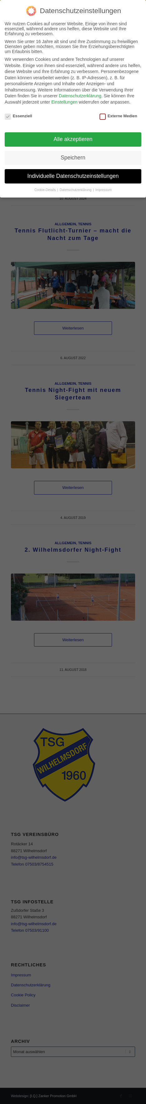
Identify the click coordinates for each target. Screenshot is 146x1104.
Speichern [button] (73, 157)
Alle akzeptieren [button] (73, 139)
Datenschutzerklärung (80, 95)
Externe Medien (118, 116)
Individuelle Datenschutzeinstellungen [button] (73, 176)
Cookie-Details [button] (45, 190)
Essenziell (18, 116)
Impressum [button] (103, 190)
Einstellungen (64, 102)
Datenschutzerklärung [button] (76, 190)
